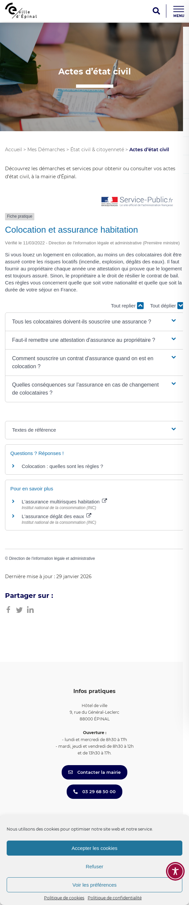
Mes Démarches (46, 150)
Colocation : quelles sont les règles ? (62, 466)
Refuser (94, 866)
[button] (94, 322)
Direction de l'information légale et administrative (52, 558)
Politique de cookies (64, 897)
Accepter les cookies (95, 848)
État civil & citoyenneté (97, 150)
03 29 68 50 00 (94, 791)
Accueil (13, 150)
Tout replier (127, 305)
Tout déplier (167, 305)
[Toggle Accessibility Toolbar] (175, 871)
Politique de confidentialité (115, 897)
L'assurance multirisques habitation (64, 501)
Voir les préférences (94, 885)
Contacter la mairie (94, 772)
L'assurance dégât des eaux (56, 516)
